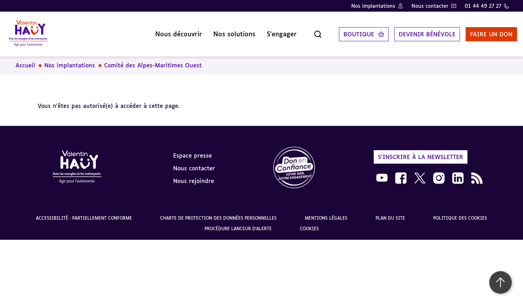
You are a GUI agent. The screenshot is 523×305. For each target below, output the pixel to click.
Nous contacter (429, 6)
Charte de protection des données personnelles (218, 212)
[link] (294, 162)
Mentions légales (326, 212)
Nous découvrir (170, 31)
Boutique (350, 31)
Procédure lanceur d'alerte (238, 223)
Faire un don (483, 31)
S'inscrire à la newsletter (420, 151)
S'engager (274, 31)
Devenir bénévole (419, 31)
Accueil (25, 60)
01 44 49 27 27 (483, 6)
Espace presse (192, 149)
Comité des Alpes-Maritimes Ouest (153, 60)
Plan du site (390, 212)
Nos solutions (226, 31)
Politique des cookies (460, 212)
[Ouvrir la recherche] (310, 31)
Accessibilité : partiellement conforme (84, 212)
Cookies (309, 223)
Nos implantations (373, 6)
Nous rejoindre (193, 175)
